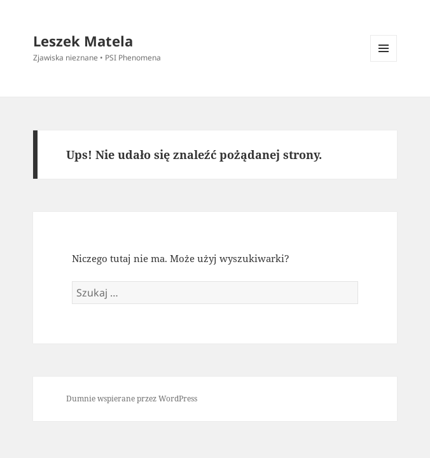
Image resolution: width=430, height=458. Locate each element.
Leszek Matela (83, 40)
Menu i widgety (384, 61)
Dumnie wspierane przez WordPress (131, 398)
